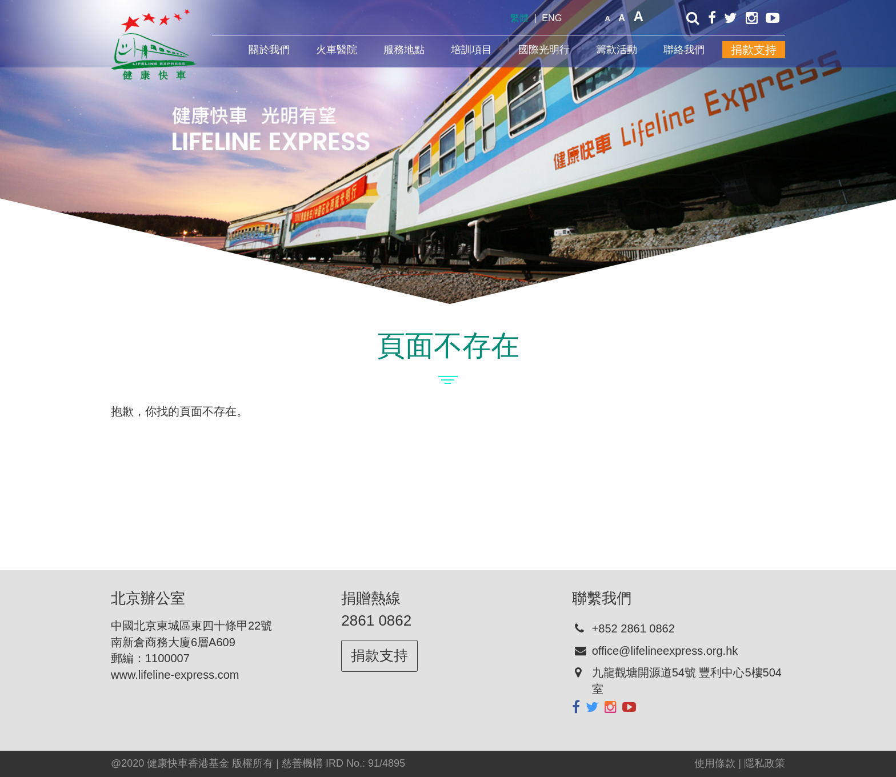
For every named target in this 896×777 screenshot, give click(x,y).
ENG (552, 18)
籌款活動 (616, 49)
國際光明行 (544, 49)
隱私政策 (764, 763)
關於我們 (269, 49)
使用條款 (714, 763)
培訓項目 (471, 49)
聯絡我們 (684, 49)
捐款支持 (754, 49)
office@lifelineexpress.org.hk (665, 650)
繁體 (519, 18)
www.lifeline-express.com (175, 674)
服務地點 (404, 49)
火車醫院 (336, 49)
